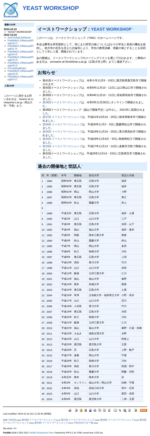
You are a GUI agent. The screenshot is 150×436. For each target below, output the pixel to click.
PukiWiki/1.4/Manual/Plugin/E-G (20, 64)
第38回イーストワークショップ (62, 102)
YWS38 (12, 420)
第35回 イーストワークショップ (62, 131)
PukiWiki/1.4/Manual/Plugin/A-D (20, 58)
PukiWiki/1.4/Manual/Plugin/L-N (20, 47)
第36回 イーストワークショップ (62, 124)
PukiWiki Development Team (41, 433)
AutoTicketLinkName (19, 37)
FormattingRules (17, 68)
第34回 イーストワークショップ (62, 138)
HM (15, 428)
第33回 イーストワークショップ (62, 146)
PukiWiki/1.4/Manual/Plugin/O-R (20, 72)
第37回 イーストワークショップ (62, 116)
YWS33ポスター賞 (83, 423)
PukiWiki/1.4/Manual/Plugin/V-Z (20, 78)
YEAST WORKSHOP (50, 8)
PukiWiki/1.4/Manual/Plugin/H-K (20, 53)
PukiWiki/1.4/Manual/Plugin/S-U (20, 42)
